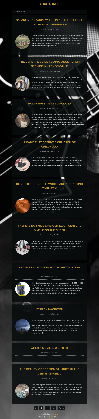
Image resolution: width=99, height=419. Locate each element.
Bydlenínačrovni (49, 309)
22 (53, 408)
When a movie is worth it (49, 347)
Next (61, 408)
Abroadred (49, 4)
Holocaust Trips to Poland (49, 103)
